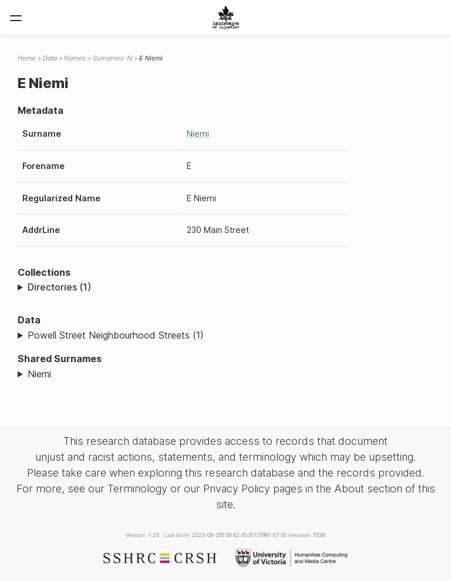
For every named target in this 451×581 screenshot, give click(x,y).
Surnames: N (112, 58)
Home (27, 58)
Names (75, 58)
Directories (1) (59, 287)
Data (50, 58)
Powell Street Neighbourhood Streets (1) (116, 335)
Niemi (198, 134)
